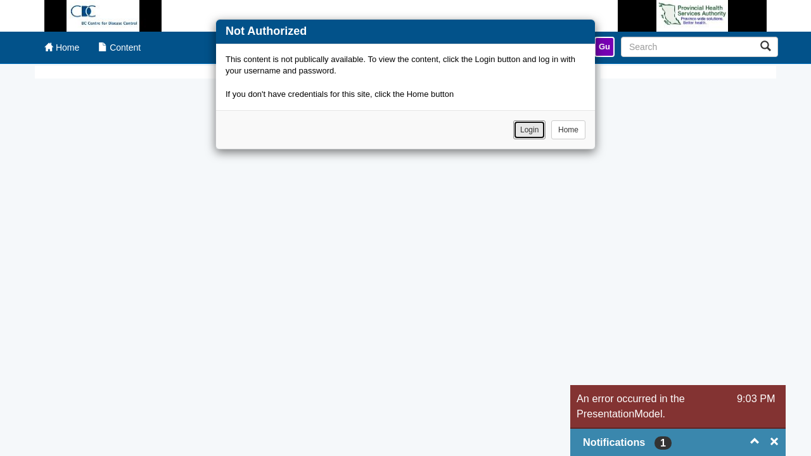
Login (529, 129)
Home (568, 129)
